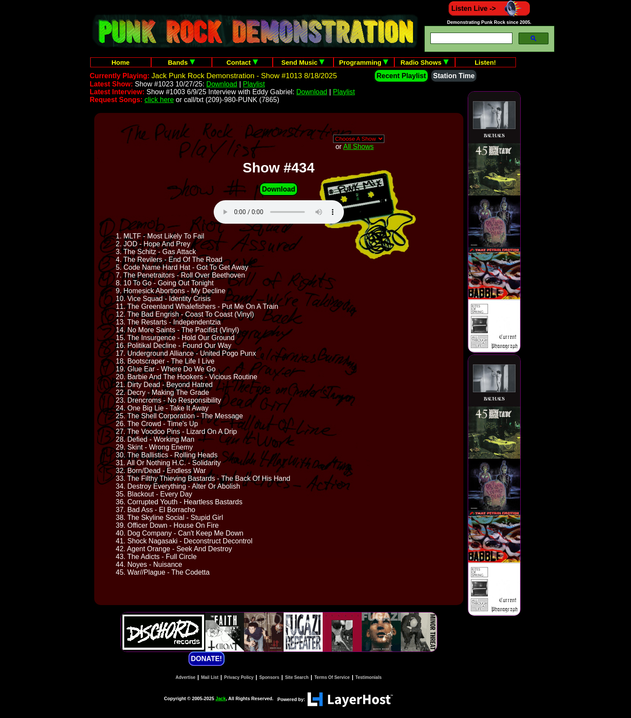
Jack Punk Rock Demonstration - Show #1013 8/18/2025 (244, 76)
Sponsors (269, 677)
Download (221, 84)
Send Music (303, 62)
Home (121, 62)
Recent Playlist (401, 75)
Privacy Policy (239, 677)
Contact (242, 62)
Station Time (454, 75)
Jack (220, 698)
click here (159, 99)
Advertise (185, 677)
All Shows (358, 146)
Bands (181, 62)
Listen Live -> (489, 8)
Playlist (254, 84)
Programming (364, 62)
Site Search (296, 677)
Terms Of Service (332, 677)
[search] (470, 38)
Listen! (485, 62)
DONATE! (206, 658)
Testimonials (368, 677)
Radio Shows (424, 62)
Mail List (209, 677)
